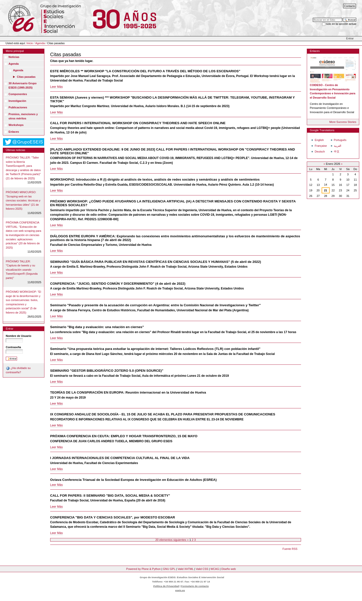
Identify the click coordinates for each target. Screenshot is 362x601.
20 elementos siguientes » (172, 539)
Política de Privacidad (166, 586)
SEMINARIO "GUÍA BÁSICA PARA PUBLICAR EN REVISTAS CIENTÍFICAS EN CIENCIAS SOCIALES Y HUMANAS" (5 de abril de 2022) (155, 262)
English (319, 139)
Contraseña (13, 347)
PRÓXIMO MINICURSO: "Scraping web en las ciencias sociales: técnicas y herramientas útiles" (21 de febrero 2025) (23, 200)
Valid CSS (202, 568)
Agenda (40, 43)
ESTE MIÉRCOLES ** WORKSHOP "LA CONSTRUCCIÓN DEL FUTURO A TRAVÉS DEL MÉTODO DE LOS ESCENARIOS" (145, 71)
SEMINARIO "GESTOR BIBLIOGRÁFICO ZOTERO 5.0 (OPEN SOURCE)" (106, 370)
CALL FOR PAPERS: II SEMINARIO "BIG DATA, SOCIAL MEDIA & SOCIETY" (110, 495)
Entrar (350, 38)
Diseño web (228, 568)
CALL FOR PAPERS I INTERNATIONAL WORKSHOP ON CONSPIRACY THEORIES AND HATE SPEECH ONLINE (138, 123)
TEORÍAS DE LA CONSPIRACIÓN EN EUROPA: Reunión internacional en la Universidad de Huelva (128, 392)
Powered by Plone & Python (143, 568)
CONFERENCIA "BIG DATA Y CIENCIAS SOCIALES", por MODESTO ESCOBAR (112, 517)
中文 (336, 151)
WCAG (214, 568)
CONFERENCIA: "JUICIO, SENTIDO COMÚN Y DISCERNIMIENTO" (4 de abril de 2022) (117, 283)
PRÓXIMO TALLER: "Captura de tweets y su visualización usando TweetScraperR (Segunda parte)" (22, 269)
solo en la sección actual (341, 23)
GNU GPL (169, 568)
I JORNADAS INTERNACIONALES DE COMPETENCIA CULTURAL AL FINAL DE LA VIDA (120, 458)
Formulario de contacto (195, 586)
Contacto (349, 6)
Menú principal (15, 50)
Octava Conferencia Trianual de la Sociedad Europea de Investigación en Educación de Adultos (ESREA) (133, 480)
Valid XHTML (186, 568)
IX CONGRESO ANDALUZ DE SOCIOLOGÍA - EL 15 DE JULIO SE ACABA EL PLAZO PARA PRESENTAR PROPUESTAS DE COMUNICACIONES (162, 414)
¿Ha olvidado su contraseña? (18, 370)
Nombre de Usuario (18, 335)
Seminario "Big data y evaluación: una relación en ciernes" (97, 327)
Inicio (30, 43)
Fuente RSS (289, 548)
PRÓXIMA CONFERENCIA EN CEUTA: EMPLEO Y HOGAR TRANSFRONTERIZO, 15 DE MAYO (123, 436)
